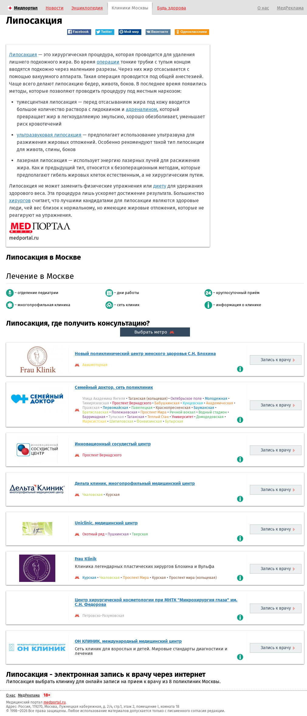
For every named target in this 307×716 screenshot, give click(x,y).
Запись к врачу (276, 359)
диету (159, 186)
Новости (55, 8)
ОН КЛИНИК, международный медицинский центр (128, 641)
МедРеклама (290, 8)
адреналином (141, 109)
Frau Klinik (85, 559)
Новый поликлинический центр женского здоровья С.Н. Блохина (145, 353)
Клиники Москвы (130, 8)
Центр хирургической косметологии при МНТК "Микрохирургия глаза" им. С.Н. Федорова (156, 602)
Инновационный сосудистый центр (113, 444)
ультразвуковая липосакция (49, 135)
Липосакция (23, 54)
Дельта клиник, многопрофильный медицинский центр (135, 483)
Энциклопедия (87, 8)
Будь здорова (171, 8)
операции (108, 62)
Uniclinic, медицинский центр (106, 523)
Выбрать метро (155, 332)
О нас (263, 8)
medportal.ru (54, 702)
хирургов (20, 200)
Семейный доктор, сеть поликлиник (114, 387)
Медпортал (26, 8)
